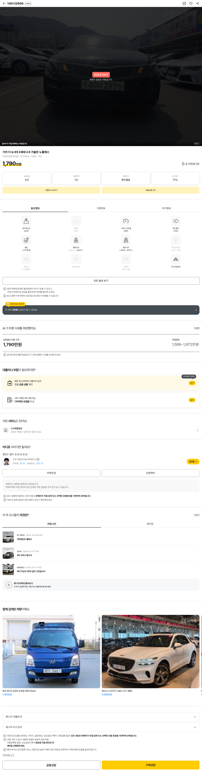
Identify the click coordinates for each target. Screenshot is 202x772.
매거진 (150, 523)
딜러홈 (192, 461)
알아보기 (101, 383)
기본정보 (101, 208)
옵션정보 (35, 208)
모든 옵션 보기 (101, 280)
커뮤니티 (51, 523)
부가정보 (166, 208)
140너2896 (19, 3)
